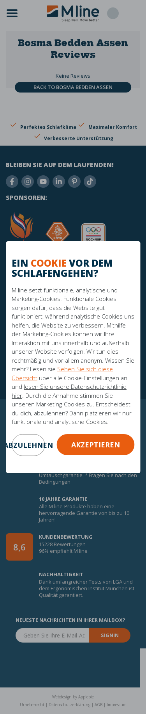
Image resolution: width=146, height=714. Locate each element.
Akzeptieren (95, 444)
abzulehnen (28, 445)
